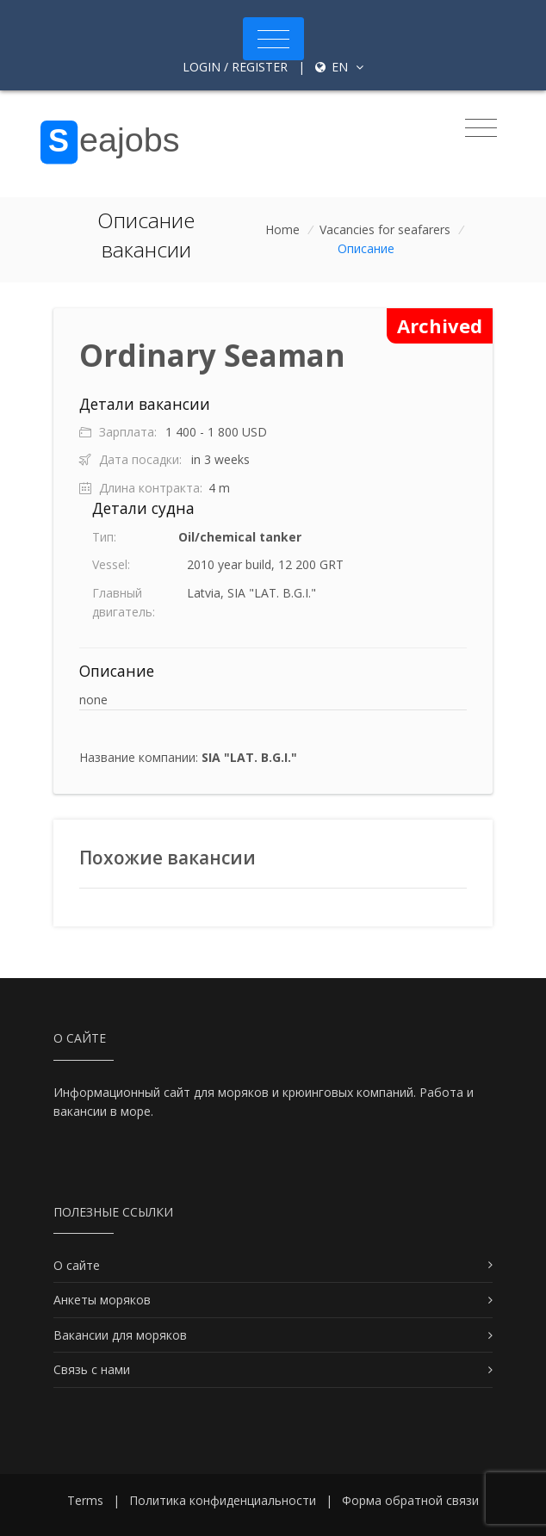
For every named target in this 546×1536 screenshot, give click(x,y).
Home (282, 229)
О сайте (76, 1265)
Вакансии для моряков (120, 1335)
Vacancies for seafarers (385, 229)
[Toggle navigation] (273, 38)
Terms (85, 1500)
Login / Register (235, 67)
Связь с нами (91, 1369)
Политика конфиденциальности (222, 1500)
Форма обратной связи (410, 1500)
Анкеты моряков (102, 1299)
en (339, 67)
